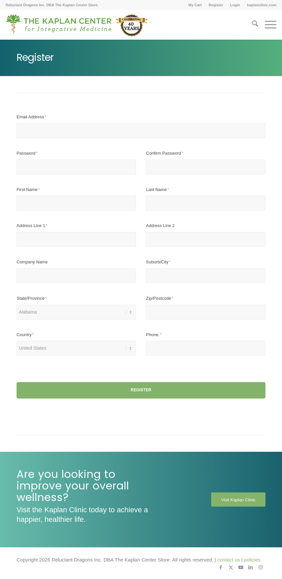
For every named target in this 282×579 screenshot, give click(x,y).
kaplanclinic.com (261, 5)
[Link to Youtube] (241, 567)
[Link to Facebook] (221, 567)
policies (252, 559)
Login (235, 5)
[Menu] (267, 25)
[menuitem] (195, 5)
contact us (228, 559)
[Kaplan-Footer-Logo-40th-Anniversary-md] (77, 27)
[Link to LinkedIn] (251, 567)
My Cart (195, 5)
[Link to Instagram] (260, 567)
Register (216, 5)
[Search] (251, 25)
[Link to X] (231, 567)
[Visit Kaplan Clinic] (238, 499)
